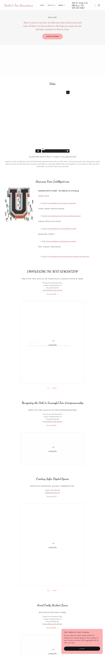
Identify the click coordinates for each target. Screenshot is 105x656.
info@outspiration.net (52, 437)
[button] (62, 5)
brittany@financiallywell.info (52, 290)
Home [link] (42, 5)
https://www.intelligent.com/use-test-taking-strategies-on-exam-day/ (66, 256)
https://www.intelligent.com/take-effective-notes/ (59, 229)
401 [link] (73, 3)
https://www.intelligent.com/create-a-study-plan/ (59, 203)
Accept (82, 648)
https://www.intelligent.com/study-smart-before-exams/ (61, 216)
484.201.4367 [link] (78, 7)
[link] (18, 6)
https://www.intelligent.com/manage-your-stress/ (59, 241)
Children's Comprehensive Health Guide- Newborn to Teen (52, 610)
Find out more (52, 36)
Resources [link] (52, 637)
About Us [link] (51, 5)
